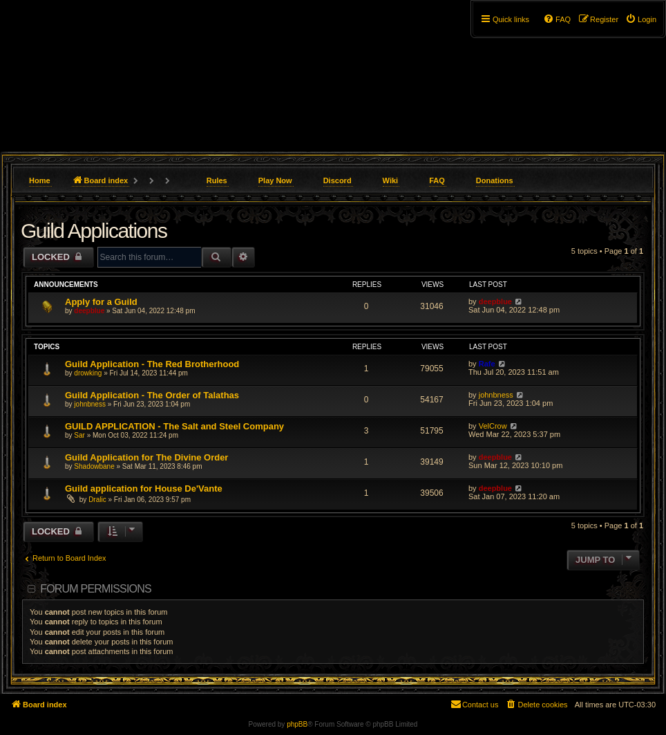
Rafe (487, 364)
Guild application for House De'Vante (143, 488)
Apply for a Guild (101, 302)
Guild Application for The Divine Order (146, 457)
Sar (79, 435)
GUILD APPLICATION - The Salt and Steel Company (174, 426)
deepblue (89, 311)
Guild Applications (93, 230)
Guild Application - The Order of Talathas (152, 395)
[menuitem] (640, 19)
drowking (88, 373)
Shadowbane (94, 466)
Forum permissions (95, 589)
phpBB (297, 724)
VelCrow (493, 426)
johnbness (90, 404)
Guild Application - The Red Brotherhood (152, 364)
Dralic (97, 499)
